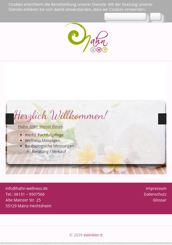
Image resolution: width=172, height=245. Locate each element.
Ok (155, 16)
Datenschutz (155, 194)
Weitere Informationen (125, 16)
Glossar (159, 200)
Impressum (156, 188)
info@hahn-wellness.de (27, 188)
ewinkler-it (93, 235)
